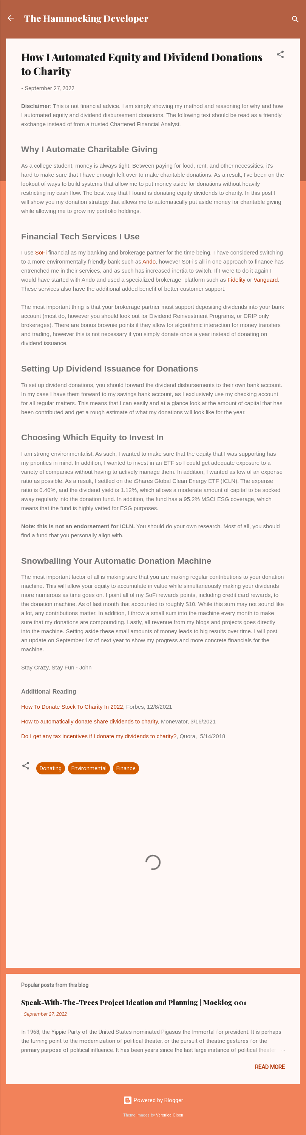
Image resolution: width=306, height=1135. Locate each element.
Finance (126, 768)
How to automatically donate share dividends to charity (89, 721)
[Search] (295, 20)
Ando (149, 261)
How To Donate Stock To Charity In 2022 (72, 706)
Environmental (89, 768)
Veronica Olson (169, 1115)
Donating (51, 768)
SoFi (41, 252)
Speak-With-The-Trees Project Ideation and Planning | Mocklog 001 (133, 1002)
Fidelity (237, 279)
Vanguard (265, 279)
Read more (270, 1067)
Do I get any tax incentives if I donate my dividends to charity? (98, 736)
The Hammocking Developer (86, 18)
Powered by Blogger (153, 1100)
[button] (280, 56)
